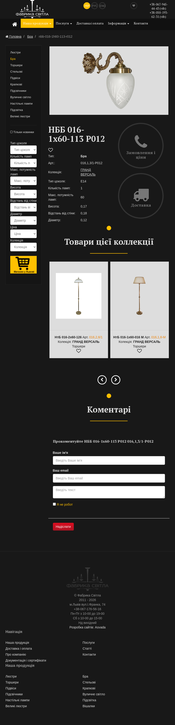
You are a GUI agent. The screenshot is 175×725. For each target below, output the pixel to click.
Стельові (16, 71)
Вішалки (88, 706)
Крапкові (16, 84)
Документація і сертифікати (25, 660)
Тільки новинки (22, 132)
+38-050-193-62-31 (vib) (158, 14)
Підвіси (15, 78)
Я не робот (63, 504)
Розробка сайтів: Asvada (87, 627)
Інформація (118, 23)
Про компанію (15, 654)
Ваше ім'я (60, 452)
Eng (103, 6)
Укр (87, 6)
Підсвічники (18, 90)
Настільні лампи (21, 103)
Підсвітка (16, 110)
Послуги (64, 23)
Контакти (141, 23)
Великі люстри (20, 116)
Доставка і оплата (90, 23)
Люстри (15, 52)
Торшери (16, 65)
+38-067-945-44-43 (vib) (158, 6)
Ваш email (61, 470)
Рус (94, 6)
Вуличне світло (20, 97)
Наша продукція (37, 23)
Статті (87, 648)
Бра (12, 58)
